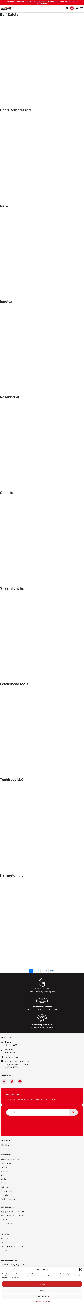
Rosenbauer (9, 397)
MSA (4, 206)
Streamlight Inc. (13, 588)
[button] (80, 1269)
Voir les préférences (42, 1296)
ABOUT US (5, 1234)
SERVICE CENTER (8, 1207)
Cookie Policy (37, 1301)
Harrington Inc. (12, 875)
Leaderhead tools (14, 684)
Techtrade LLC (11, 779)
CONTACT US (6, 1038)
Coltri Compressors (16, 110)
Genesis (6, 493)
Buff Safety (9, 14)
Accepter (42, 1284)
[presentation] (23, 1122)
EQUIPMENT (6, 1141)
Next (52, 971)
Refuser (42, 1290)
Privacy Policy (46, 1301)
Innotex (6, 301)
